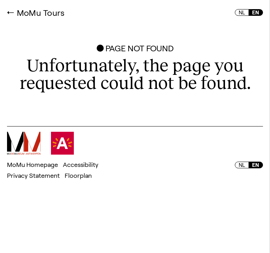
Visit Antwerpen (62, 143)
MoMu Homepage (32, 164)
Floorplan (78, 175)
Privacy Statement (33, 175)
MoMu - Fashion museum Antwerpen (23, 143)
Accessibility (80, 164)
